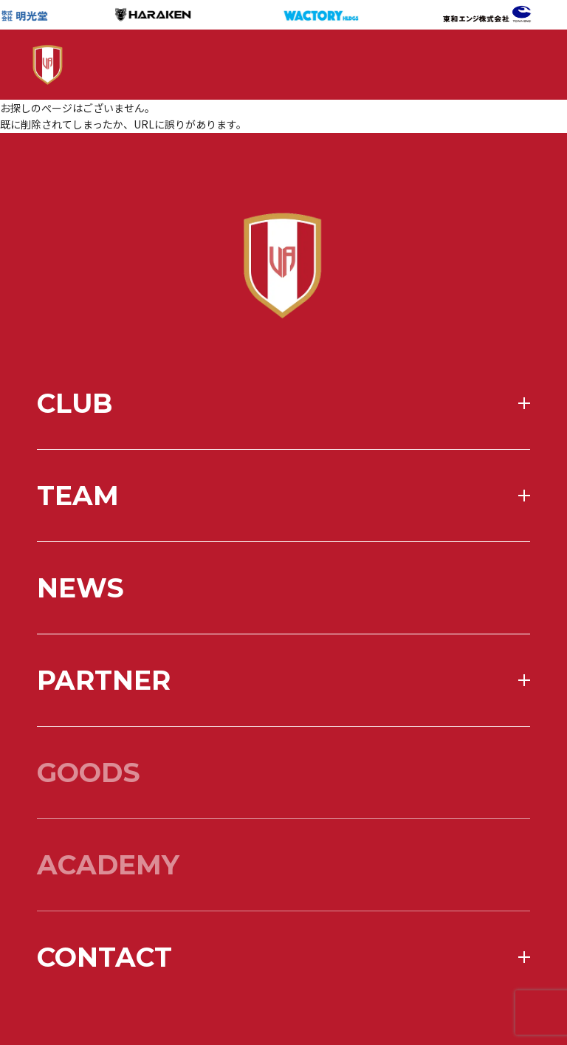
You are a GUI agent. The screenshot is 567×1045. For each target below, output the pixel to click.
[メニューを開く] (497, 64)
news (80, 630)
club (74, 445)
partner (104, 722)
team (78, 537)
